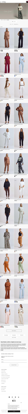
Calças (1, 26)
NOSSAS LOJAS (3, 372)
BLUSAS (6, 335)
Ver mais (14, 330)
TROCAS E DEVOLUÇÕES (4, 378)
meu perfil (3, 389)
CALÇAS (14, 335)
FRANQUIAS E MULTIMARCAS (5, 375)
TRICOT (21, 335)
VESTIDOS (14, 337)
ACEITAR (14, 411)
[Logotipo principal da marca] (4, 2)
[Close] (21, 402)
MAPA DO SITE (3, 380)
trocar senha (3, 391)
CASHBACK (3, 383)
